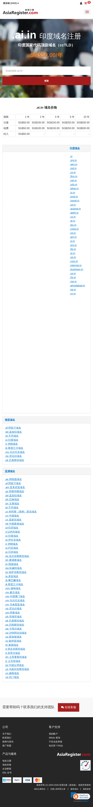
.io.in (72, 192)
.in (71, 156)
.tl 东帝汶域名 (12, 653)
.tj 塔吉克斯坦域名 (15, 649)
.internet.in (76, 265)
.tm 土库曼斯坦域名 (16, 657)
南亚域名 (10, 419)
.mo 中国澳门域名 (15, 596)
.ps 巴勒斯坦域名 (14, 624)
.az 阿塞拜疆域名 (14, 491)
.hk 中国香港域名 (14, 523)
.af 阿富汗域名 (13, 427)
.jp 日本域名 (11, 552)
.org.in (73, 160)
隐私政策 (87, 789)
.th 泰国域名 (12, 645)
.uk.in (73, 204)
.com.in (74, 261)
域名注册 (6, 760)
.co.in (73, 172)
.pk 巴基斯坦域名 (14, 460)
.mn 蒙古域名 (12, 592)
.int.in (73, 233)
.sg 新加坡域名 (13, 636)
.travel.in (74, 200)
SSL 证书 (7, 772)
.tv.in (72, 241)
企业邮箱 (6, 768)
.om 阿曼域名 (12, 612)
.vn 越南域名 (12, 673)
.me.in (73, 281)
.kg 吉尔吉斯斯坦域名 (17, 556)
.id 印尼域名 (11, 527)
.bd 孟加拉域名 (13, 432)
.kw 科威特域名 (13, 568)
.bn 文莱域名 (12, 503)
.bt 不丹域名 (12, 436)
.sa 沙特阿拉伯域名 (16, 632)
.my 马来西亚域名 (15, 604)
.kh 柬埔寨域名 (13, 560)
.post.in (74, 196)
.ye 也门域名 (12, 677)
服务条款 (74, 789)
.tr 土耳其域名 (13, 661)
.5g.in (73, 277)
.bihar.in (74, 188)
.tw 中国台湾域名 (14, 665)
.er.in (72, 253)
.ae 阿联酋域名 (13, 479)
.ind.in (73, 168)
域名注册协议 (39, 789)
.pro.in (73, 245)
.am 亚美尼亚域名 (15, 487)
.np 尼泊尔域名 (13, 456)
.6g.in (73, 249)
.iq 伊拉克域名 (13, 540)
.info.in (73, 184)
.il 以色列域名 (12, 531)
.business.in (76, 269)
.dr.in (72, 221)
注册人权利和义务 (57, 789)
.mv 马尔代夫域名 (15, 452)
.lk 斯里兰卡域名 (14, 448)
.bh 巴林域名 (12, 499)
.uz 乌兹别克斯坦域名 (17, 669)
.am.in (73, 237)
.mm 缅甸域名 (13, 588)
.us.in (73, 273)
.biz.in (73, 225)
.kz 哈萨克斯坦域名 (16, 572)
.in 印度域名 (11, 440)
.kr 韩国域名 (12, 564)
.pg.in (73, 289)
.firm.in (73, 176)
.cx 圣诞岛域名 (13, 519)
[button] (11, 3)
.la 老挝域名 (11, 576)
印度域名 (75, 148)
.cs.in (73, 216)
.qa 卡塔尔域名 (13, 628)
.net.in (73, 180)
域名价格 (6, 764)
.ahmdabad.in (77, 285)
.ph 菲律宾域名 (13, 616)
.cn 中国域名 (12, 515)
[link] (80, 797)
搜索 (46, 81)
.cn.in (73, 293)
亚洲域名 (10, 471)
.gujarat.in (75, 208)
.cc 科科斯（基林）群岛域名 (21, 511)
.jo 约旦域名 (11, 548)
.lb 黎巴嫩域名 (13, 580)
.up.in (73, 257)
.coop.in (74, 229)
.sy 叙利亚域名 (13, 641)
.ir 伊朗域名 (11, 444)
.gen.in (73, 164)
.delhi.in (74, 212)
